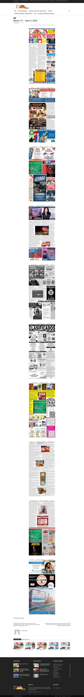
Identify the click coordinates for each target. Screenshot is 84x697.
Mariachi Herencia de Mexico (25, 0)
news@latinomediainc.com (37, 691)
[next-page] (15, 652)
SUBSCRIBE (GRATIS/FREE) (50, 25)
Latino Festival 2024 (32, 0)
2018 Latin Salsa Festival (44, 674)
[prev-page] (14, 652)
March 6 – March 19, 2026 (41, 649)
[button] (69, 11)
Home (14, 16)
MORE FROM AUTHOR (25, 639)
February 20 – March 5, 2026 (52, 649)
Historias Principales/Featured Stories (46, 13)
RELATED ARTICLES (17, 639)
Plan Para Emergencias (52, 0)
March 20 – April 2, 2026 (29, 649)
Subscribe (50, 11)
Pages (35, 13)
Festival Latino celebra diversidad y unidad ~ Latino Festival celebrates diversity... (44, 670)
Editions (17, 16)
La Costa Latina (16, 22)
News (15, 11)
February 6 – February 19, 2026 (65, 649)
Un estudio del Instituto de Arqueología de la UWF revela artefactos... (24, 670)
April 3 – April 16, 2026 (17, 649)
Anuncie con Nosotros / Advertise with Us (42, 0)
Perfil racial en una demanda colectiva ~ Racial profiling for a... (25, 675)
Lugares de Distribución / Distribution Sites (62, 0)
